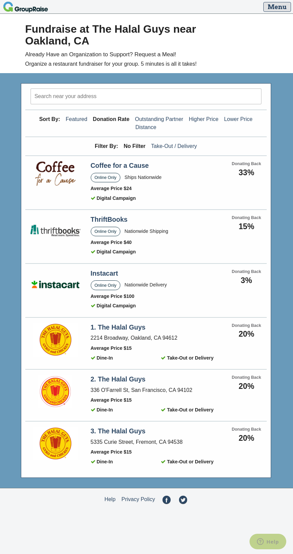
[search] (146, 96)
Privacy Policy (138, 499)
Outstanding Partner (159, 119)
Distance (145, 127)
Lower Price (238, 119)
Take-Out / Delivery (174, 146)
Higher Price (203, 119)
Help (110, 499)
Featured (76, 119)
